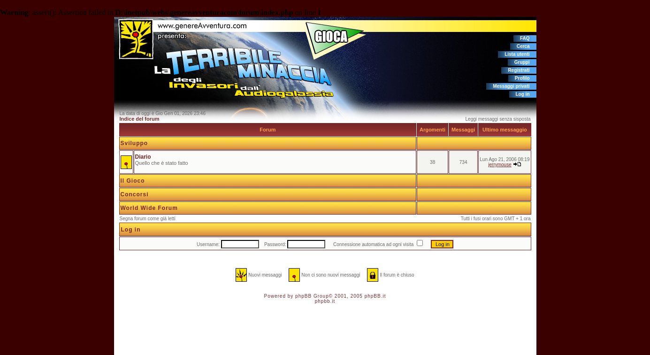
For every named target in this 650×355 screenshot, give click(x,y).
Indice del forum (140, 119)
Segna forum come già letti (148, 218)
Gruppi (522, 62)
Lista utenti (517, 54)
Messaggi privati (511, 86)
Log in (523, 94)
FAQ (525, 38)
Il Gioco (133, 181)
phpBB (303, 296)
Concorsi (135, 194)
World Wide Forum (149, 208)
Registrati (518, 70)
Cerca (523, 46)
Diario (143, 157)
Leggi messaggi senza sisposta (498, 119)
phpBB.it (375, 296)
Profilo (522, 78)
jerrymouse (499, 164)
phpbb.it (325, 301)
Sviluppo (134, 143)
